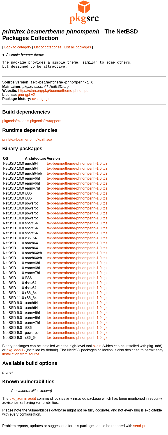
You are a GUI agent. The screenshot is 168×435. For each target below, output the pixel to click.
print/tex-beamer (15, 143)
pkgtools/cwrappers (45, 124)
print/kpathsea (41, 143)
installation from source (20, 357)
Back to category (17, 47)
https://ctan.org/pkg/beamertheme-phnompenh (55, 94)
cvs (35, 102)
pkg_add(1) (16, 353)
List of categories (47, 47)
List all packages (77, 47)
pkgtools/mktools (15, 124)
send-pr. (139, 429)
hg (41, 102)
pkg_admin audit (22, 402)
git (47, 102)
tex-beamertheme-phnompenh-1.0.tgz (77, 167)
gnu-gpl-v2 (26, 98)
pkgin (97, 349)
